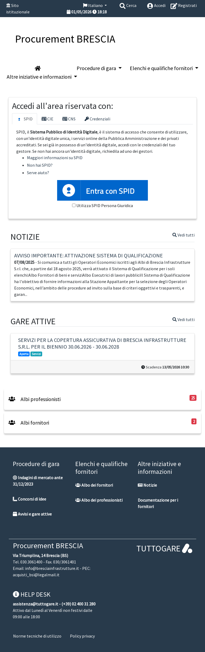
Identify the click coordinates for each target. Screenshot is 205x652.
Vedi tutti (183, 235)
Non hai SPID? (40, 165)
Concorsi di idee (29, 499)
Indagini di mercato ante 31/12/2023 (38, 481)
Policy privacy (82, 636)
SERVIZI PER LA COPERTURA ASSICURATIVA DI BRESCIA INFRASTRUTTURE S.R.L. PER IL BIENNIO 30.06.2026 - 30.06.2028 (102, 343)
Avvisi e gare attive (32, 514)
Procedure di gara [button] (97, 68)
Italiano (93, 5)
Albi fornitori (29, 422)
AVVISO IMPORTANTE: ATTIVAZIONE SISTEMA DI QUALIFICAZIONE (88, 255)
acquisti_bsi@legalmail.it (36, 574)
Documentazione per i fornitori (158, 503)
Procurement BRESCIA (48, 545)
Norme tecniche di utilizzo (37, 636)
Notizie (147, 485)
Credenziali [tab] (97, 118)
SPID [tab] (25, 119)
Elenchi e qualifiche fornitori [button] (162, 68)
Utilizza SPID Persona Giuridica (104, 205)
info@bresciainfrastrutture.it (52, 568)
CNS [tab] (69, 118)
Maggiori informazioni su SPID (54, 157)
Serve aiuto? (38, 172)
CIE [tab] (47, 118)
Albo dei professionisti (99, 500)
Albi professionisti (35, 399)
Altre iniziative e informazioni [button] (40, 76)
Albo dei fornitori (94, 485)
